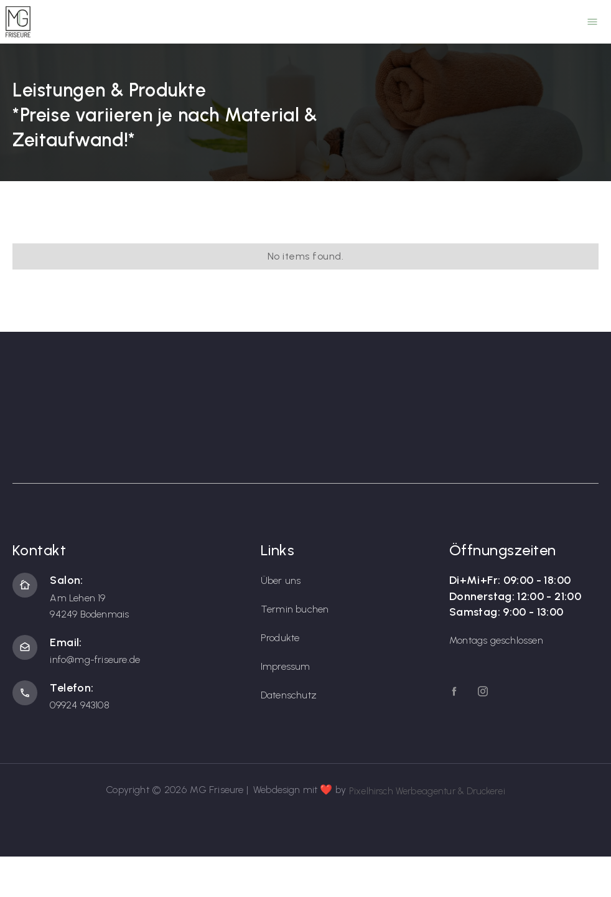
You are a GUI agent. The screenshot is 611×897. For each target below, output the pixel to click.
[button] (592, 22)
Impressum (285, 666)
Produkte (280, 638)
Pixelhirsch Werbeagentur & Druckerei (427, 791)
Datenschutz (289, 695)
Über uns (281, 580)
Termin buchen (295, 609)
